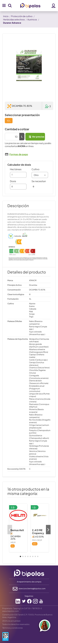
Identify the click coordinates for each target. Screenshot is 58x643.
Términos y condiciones (12, 628)
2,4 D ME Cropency (38, 531)
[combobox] (40, 175)
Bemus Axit (17, 530)
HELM (13, 542)
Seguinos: (29, 596)
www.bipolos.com (10, 611)
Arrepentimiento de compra (29, 582)
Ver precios (36, 136)
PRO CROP (37, 540)
